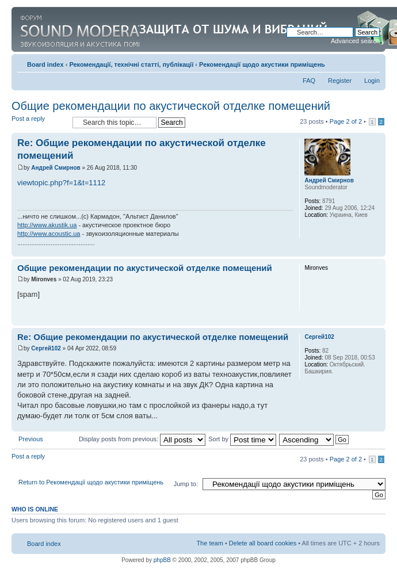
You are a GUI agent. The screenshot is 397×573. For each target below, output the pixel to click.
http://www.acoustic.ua (48, 233)
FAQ (309, 80)
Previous (30, 439)
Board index (45, 64)
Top (376, 250)
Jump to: (186, 483)
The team (209, 543)
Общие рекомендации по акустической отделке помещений (171, 106)
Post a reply (39, 122)
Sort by (242, 439)
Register (340, 80)
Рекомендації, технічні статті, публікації (131, 64)
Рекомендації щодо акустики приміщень (262, 64)
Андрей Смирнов (55, 168)
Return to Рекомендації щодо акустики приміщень (90, 482)
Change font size (371, 62)
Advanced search (355, 40)
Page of (346, 121)
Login (372, 80)
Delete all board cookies (262, 543)
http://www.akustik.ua (47, 224)
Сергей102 (45, 348)
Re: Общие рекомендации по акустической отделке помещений (152, 337)
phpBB (162, 560)
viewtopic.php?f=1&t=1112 (61, 182)
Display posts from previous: (142, 439)
